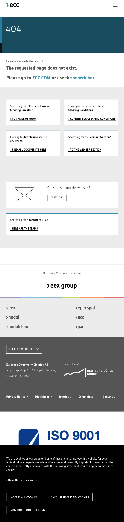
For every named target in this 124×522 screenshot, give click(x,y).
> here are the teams (24, 228)
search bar (83, 77)
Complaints (85, 396)
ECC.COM (41, 77)
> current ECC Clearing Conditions (92, 119)
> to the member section (84, 149)
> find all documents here (28, 149)
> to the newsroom (23, 119)
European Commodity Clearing (22, 60)
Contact (108, 396)
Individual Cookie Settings (28, 510)
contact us (57, 197)
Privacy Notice (16, 396)
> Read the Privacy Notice (21, 480)
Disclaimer (42, 396)
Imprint (64, 396)
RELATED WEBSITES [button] (21, 349)
